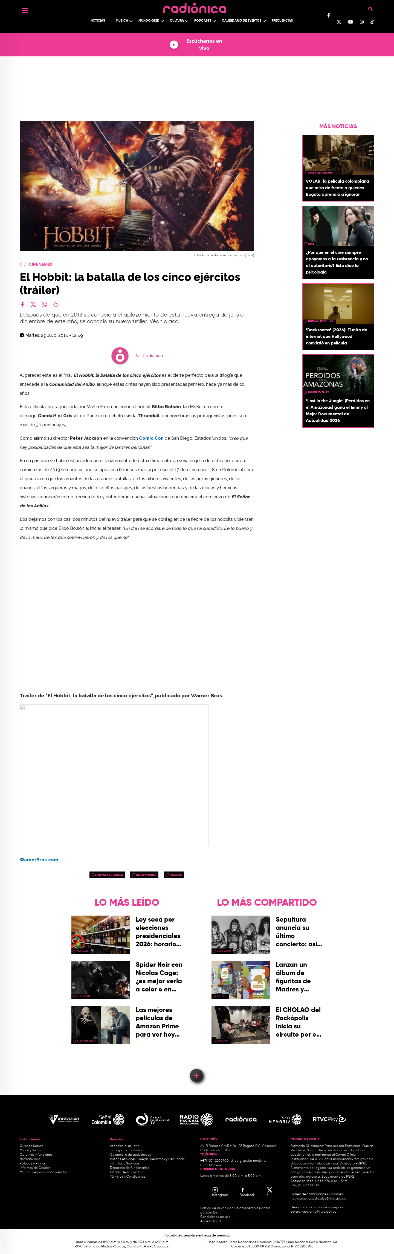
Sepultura (224, 951)
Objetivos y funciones (36, 1155)
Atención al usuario (124, 1146)
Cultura (177, 20)
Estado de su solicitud (127, 1172)
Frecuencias (282, 20)
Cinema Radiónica (109, 875)
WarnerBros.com (39, 859)
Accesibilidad (211, 1221)
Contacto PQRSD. (353, 1163)
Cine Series (40, 264)
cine (311, 244)
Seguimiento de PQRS (338, 1176)
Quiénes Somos (31, 1146)
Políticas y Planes (33, 1163)
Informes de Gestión (35, 1168)
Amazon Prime (86, 1041)
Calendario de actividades (130, 1155)
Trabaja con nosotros (126, 1150)
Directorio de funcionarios (129, 1168)
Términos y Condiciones (127, 1176)
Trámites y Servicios (124, 1163)
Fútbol (222, 996)
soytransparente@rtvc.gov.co (313, 1211)
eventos (222, 1041)
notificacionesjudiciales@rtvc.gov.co (318, 1198)
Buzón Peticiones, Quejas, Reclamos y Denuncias (147, 1159)
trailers (175, 875)
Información (146, 875)
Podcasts (202, 20)
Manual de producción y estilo (43, 1172)
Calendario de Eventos (241, 20)
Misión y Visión (30, 1150)
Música (122, 20)
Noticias (98, 20)
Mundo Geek (148, 20)
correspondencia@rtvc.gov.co (347, 1159)
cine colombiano (320, 172)
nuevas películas (321, 321)
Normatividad (30, 1159)
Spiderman (84, 996)
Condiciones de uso (215, 1217)
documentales (318, 392)
